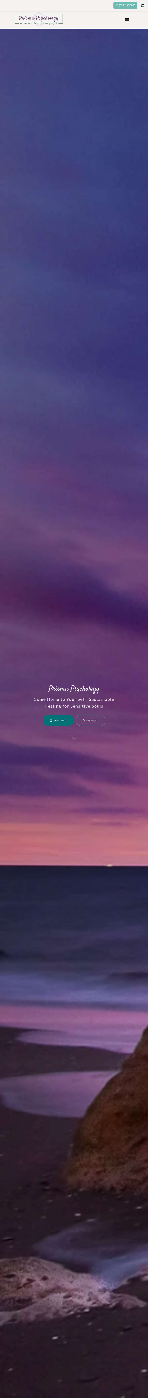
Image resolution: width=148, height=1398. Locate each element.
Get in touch (66, 715)
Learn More (82, 715)
